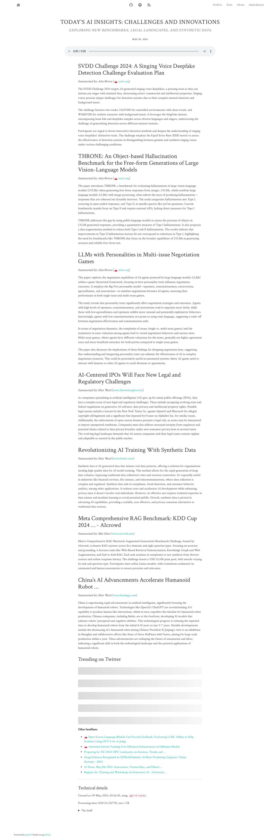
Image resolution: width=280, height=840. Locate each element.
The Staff (86, 811)
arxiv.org (121, 81)
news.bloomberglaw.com (128, 390)
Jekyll (27, 834)
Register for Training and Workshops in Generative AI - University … (125, 772)
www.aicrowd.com (123, 534)
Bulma (48, 834)
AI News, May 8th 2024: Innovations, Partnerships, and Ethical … (123, 767)
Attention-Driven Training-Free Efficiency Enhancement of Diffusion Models (132, 747)
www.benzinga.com (124, 595)
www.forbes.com (123, 459)
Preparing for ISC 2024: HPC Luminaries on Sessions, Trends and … (125, 752)
